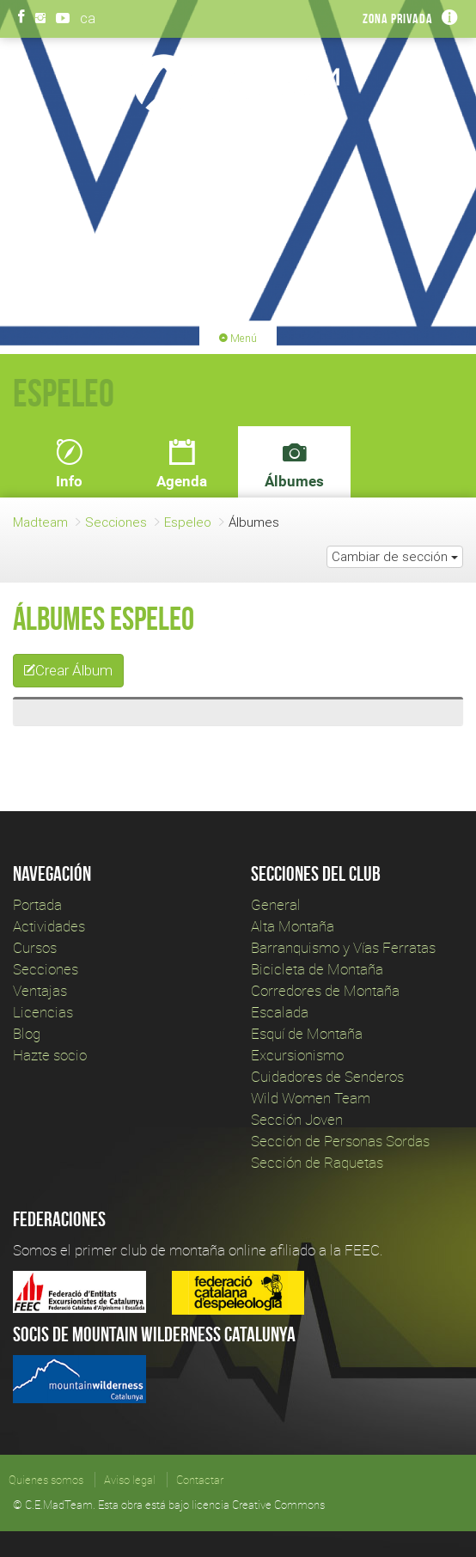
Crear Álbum (68, 670)
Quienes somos (46, 1479)
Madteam (40, 522)
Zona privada (398, 18)
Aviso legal (130, 1479)
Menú (238, 338)
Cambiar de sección (395, 556)
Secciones (116, 522)
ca (87, 18)
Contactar (199, 1479)
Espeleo (187, 522)
